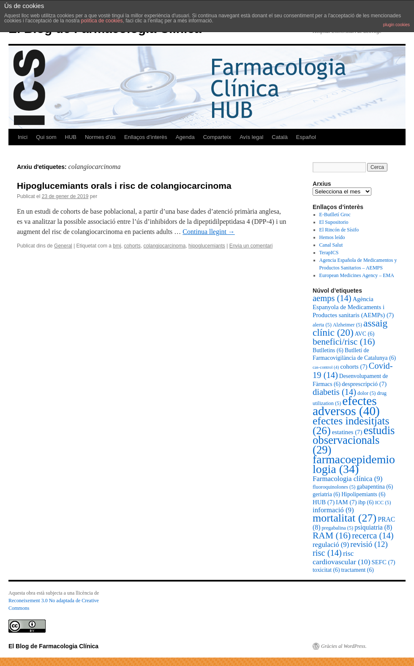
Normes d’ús (100, 137)
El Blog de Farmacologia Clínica (53, 646)
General (63, 246)
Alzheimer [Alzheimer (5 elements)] (347, 325)
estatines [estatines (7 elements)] (347, 432)
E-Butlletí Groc (335, 214)
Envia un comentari (251, 246)
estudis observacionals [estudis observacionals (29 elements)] (354, 440)
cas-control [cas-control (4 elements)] (326, 367)
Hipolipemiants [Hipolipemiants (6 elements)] (363, 494)
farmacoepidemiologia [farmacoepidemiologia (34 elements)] (354, 464)
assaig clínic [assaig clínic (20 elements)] (350, 328)
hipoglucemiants (206, 246)
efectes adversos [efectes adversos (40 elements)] (346, 406)
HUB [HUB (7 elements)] (324, 502)
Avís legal (251, 137)
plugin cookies (396, 24)
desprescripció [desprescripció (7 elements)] (364, 384)
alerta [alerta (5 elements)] (322, 325)
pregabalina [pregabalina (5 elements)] (337, 528)
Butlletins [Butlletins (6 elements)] (328, 350)
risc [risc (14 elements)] (327, 552)
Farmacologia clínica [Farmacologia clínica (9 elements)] (347, 479)
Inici (22, 137)
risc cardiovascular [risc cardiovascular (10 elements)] (341, 557)
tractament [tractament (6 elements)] (357, 570)
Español (306, 137)
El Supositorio (334, 222)
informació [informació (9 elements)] (333, 510)
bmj (117, 246)
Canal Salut (331, 245)
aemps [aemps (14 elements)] (332, 298)
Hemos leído (332, 237)
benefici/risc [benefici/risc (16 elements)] (344, 342)
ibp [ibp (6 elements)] (366, 502)
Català (280, 137)
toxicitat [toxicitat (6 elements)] (326, 570)
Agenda (185, 137)
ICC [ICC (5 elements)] (383, 503)
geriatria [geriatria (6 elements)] (326, 494)
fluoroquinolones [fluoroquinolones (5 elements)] (334, 487)
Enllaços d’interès (145, 137)
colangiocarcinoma (164, 246)
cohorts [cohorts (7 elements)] (353, 366)
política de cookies (102, 21)
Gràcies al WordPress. (344, 646)
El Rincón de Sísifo (339, 230)
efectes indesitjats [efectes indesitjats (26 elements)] (351, 426)
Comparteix (217, 137)
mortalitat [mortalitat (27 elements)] (344, 518)
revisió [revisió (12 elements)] (368, 544)
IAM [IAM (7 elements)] (346, 502)
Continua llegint (208, 231)
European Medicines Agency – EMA (356, 275)
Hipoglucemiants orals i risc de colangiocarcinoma (124, 185)
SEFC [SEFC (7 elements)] (383, 562)
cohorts (132, 246)
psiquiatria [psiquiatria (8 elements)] (373, 527)
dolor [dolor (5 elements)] (366, 393)
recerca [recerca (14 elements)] (372, 535)
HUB (70, 137)
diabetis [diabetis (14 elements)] (334, 392)
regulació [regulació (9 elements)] (331, 545)
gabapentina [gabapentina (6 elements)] (375, 487)
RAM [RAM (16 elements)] (332, 535)
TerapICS (329, 253)
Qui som (46, 137)
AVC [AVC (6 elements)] (365, 334)
